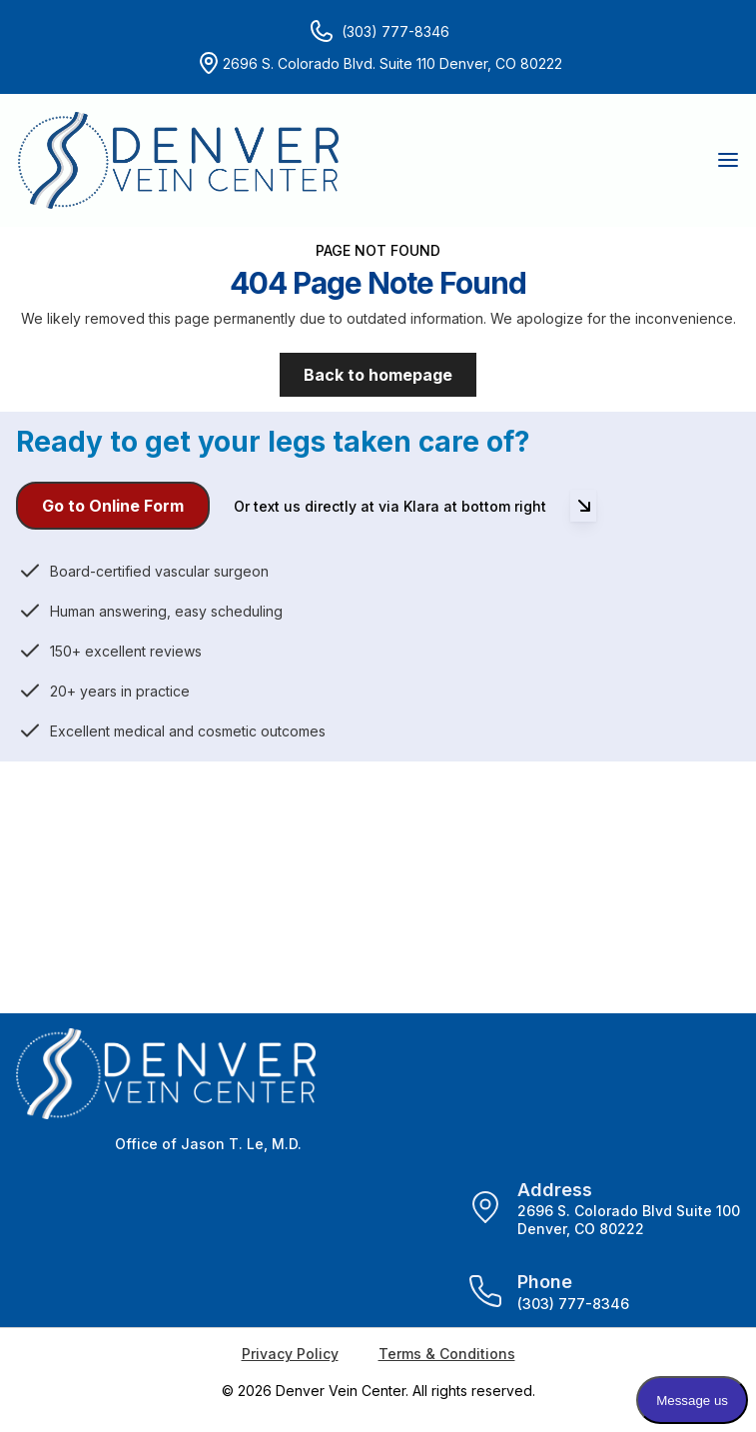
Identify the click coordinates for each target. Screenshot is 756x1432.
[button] (727, 160)
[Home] (178, 160)
